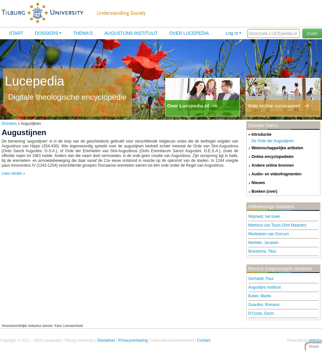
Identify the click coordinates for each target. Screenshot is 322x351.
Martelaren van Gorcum (268, 234)
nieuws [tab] (256, 183)
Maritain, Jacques (263, 242)
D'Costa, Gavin (261, 313)
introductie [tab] (259, 134)
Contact (203, 340)
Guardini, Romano (263, 304)
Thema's (83, 33)
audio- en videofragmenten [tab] (274, 174)
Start (16, 33)
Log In (234, 33)
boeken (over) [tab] (262, 191)
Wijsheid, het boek (264, 216)
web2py (315, 340)
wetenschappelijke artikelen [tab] (275, 148)
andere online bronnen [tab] (270, 165)
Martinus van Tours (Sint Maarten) (277, 225)
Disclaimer (106, 340)
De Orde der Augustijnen (272, 141)
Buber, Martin (259, 296)
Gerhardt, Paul (260, 278)
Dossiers (48, 33)
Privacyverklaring (132, 340)
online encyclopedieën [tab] (270, 157)
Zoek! (312, 33)
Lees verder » (13, 173)
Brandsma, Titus (262, 251)
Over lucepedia (189, 33)
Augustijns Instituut (131, 33)
